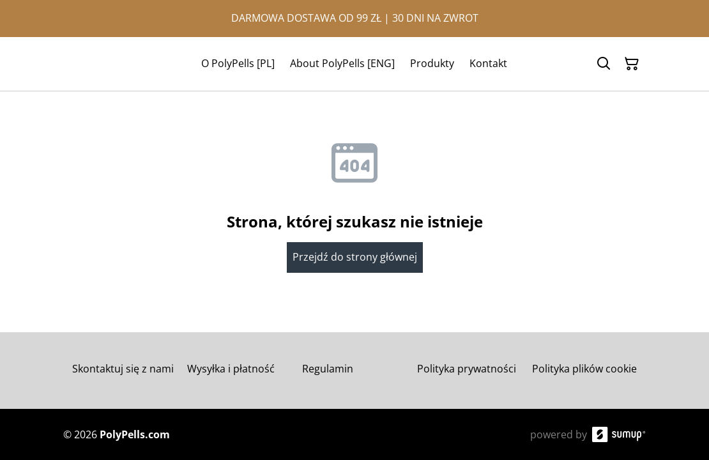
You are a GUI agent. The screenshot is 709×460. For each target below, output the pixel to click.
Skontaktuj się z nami (123, 369)
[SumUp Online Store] (619, 434)
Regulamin (327, 369)
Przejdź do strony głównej (355, 257)
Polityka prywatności (466, 369)
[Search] (604, 64)
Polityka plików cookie (584, 369)
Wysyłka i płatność (231, 369)
